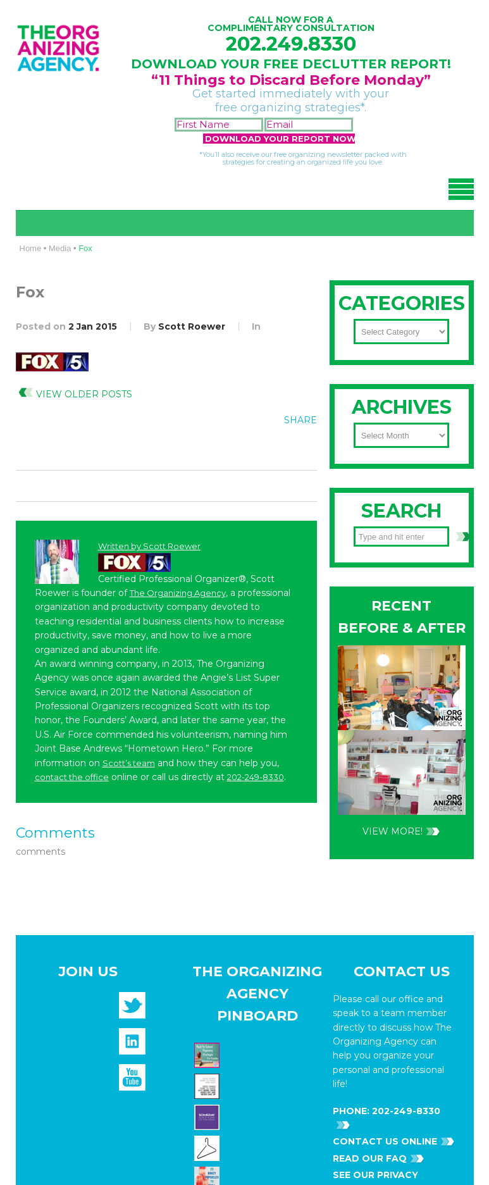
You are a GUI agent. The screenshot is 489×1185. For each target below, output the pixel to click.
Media (60, 248)
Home (31, 248)
